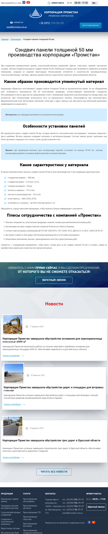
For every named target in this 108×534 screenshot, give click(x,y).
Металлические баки (10, 533)
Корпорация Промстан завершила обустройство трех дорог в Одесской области (51, 440)
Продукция (16, 39)
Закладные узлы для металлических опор (9, 507)
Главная (5, 39)
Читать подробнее (11, 356)
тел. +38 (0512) (72, 510)
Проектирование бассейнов (30, 525)
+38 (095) (51, 23)
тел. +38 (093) (73, 500)
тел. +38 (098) (73, 503)
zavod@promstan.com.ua (16, 27)
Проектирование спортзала (30, 518)
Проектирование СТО (32, 512)
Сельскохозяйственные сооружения (11, 513)
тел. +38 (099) (73, 506)
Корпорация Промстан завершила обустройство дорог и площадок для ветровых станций (54, 388)
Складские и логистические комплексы (7, 521)
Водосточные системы (10, 528)
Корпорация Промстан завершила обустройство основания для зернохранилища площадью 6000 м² (52, 339)
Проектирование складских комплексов (32, 531)
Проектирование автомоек (30, 507)
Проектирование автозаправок (30, 500)
